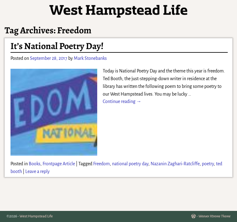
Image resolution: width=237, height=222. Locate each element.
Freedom (101, 163)
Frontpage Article (59, 163)
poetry (208, 163)
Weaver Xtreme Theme (214, 216)
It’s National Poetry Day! (57, 46)
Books (34, 163)
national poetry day (130, 163)
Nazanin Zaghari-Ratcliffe (175, 163)
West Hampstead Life (36, 216)
